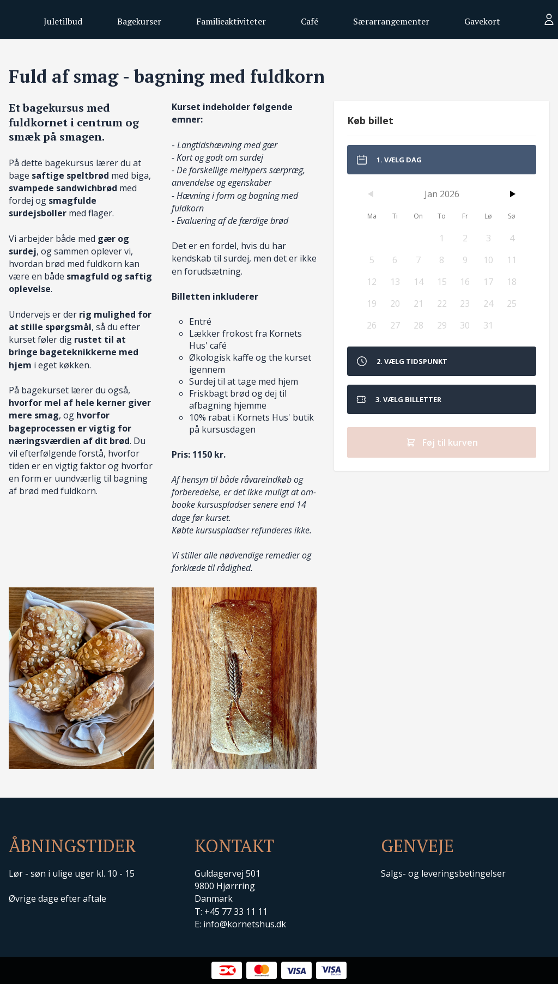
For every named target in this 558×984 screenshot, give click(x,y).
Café (309, 21)
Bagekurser (139, 21)
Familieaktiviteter (231, 21)
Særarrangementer (391, 21)
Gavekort (482, 21)
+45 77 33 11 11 (236, 912)
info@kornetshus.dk (244, 924)
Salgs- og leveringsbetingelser (443, 873)
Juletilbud (63, 21)
